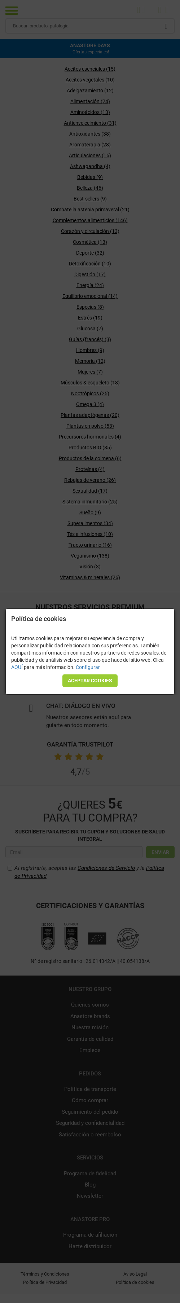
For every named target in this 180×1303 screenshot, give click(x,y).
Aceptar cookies (90, 680)
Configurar (88, 667)
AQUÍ (17, 667)
